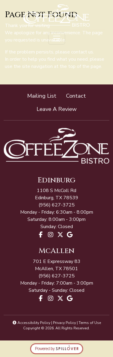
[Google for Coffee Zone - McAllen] (70, 298)
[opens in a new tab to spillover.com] (56, 348)
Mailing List (41, 95)
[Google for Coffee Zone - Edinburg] (70, 234)
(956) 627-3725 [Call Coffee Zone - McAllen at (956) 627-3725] (57, 205)
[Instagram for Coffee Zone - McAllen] (50, 298)
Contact (76, 95)
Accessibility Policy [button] (31, 322)
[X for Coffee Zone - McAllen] (60, 298)
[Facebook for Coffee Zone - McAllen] (41, 298)
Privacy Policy (64, 322)
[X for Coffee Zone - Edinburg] (60, 234)
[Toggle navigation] (56, 38)
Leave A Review (58, 109)
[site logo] (56, 15)
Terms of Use (90, 322)
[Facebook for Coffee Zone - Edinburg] (41, 234)
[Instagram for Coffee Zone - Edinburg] (50, 234)
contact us (82, 52)
